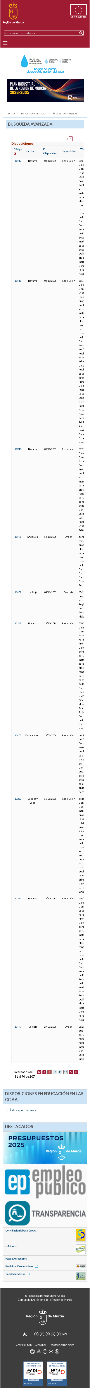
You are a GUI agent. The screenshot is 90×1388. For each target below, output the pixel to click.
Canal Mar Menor (18, 1273)
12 (65, 1072)
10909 (18, 592)
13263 (18, 798)
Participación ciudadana (22, 1266)
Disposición (69, 151)
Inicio (11, 113)
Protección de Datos (62, 1345)
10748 (18, 280)
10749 (18, 449)
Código (18, 149)
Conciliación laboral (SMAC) (21, 1230)
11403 (18, 735)
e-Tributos (11, 1246)
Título (83, 149)
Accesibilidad (24, 1345)
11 (60, 1072)
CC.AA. (30, 151)
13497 (18, 1026)
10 (54, 1072)
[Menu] (5, 43)
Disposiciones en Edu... (34, 113)
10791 (18, 536)
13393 (18, 898)
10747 (18, 160)
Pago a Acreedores (16, 1258)
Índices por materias (65, 113)
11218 (18, 623)
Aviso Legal (41, 1345)
